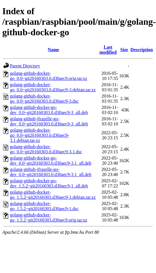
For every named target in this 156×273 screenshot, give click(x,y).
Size (124, 49)
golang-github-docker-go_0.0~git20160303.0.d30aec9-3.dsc (44, 99)
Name (53, 49)
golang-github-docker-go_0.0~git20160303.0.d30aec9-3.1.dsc (46, 149)
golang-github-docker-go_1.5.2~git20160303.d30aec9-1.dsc (44, 206)
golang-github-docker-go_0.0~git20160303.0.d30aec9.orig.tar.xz (48, 76)
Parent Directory (25, 65)
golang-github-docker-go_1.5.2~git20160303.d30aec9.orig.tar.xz (48, 217)
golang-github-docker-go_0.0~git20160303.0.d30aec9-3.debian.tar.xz (53, 87)
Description (141, 49)
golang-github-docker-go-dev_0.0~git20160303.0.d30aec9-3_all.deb (49, 110)
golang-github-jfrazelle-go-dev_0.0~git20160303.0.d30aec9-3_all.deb (49, 121)
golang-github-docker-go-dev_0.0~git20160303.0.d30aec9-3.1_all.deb (50, 161)
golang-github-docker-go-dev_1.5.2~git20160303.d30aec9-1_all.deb (49, 183)
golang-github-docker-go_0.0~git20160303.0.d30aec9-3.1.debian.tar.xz (39, 135)
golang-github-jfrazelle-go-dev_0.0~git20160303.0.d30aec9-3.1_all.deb (50, 172)
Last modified (108, 50)
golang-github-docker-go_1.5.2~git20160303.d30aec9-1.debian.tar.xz (53, 195)
